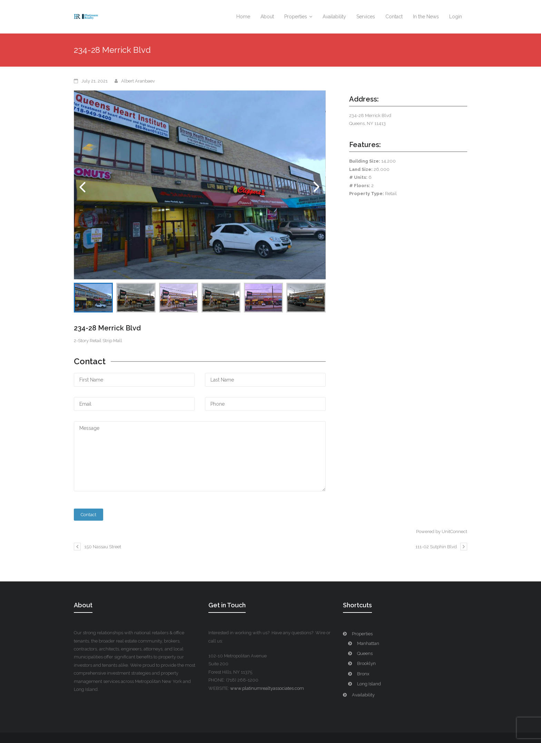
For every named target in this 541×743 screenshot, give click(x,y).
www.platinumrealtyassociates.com (267, 688)
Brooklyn (366, 663)
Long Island (369, 683)
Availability (363, 694)
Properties (362, 633)
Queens (365, 653)
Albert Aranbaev (138, 81)
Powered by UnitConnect (441, 531)
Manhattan (368, 643)
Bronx (363, 673)
